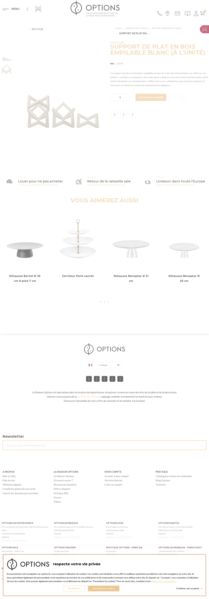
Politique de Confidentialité (164, 583)
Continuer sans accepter (189, 589)
